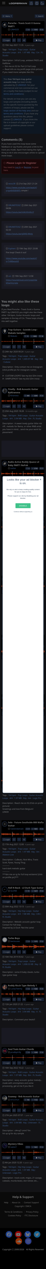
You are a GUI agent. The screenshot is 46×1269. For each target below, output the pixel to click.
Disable (23, 506)
